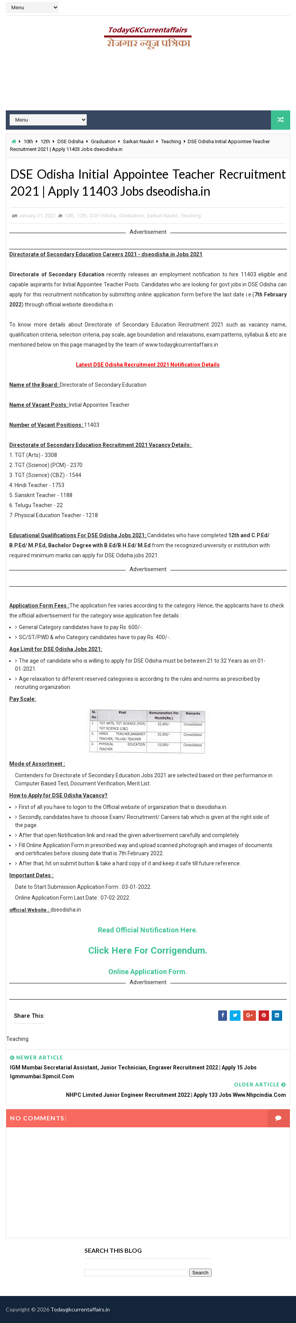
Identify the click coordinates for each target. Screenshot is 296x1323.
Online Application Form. (147, 972)
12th (45, 141)
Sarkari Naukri (138, 141)
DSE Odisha (70, 141)
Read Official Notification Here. (148, 930)
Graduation (103, 141)
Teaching (171, 141)
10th (28, 141)
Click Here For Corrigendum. (147, 950)
